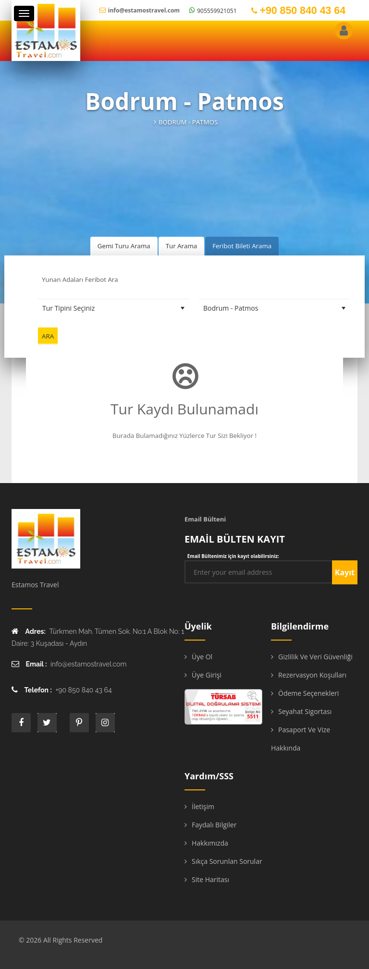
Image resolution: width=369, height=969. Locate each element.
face (21, 722)
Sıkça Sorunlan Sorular (227, 861)
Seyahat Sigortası (305, 711)
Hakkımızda (210, 843)
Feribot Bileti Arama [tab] (241, 246)
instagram (105, 722)
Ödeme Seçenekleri (308, 693)
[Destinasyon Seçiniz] (274, 308)
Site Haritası (210, 879)
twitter (47, 722)
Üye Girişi (206, 674)
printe (79, 722)
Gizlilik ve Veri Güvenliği (315, 656)
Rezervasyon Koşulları (312, 674)
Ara (48, 336)
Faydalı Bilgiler (214, 824)
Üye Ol (202, 656)
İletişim (203, 806)
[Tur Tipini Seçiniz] (113, 308)
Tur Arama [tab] (181, 246)
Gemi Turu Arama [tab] (124, 246)
